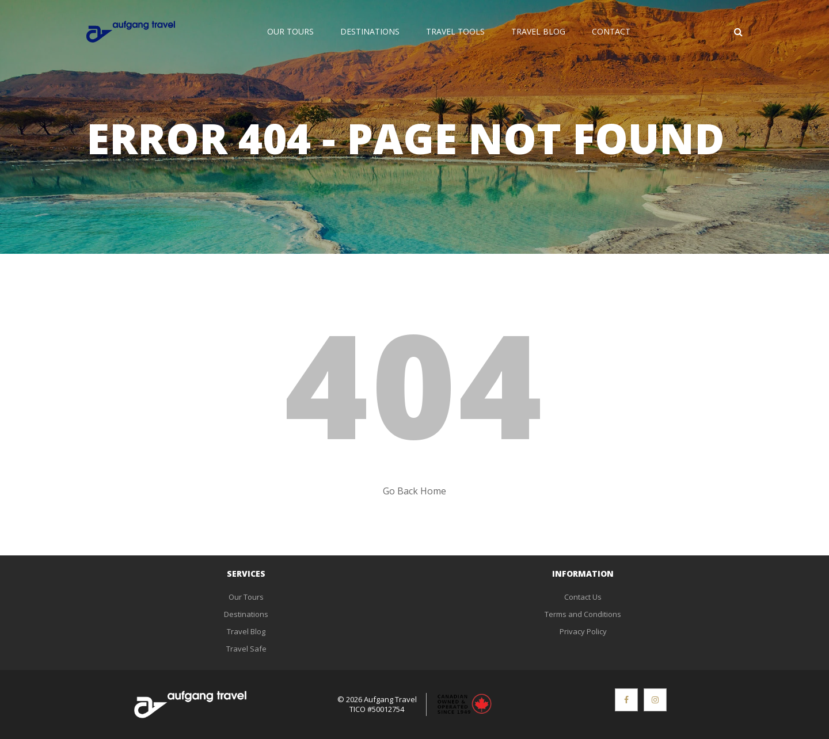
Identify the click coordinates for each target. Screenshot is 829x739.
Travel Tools (455, 31)
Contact (611, 31)
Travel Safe (246, 648)
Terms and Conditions (583, 614)
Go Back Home (414, 491)
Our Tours (290, 31)
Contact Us (583, 597)
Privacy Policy (583, 631)
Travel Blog (538, 31)
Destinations (370, 31)
